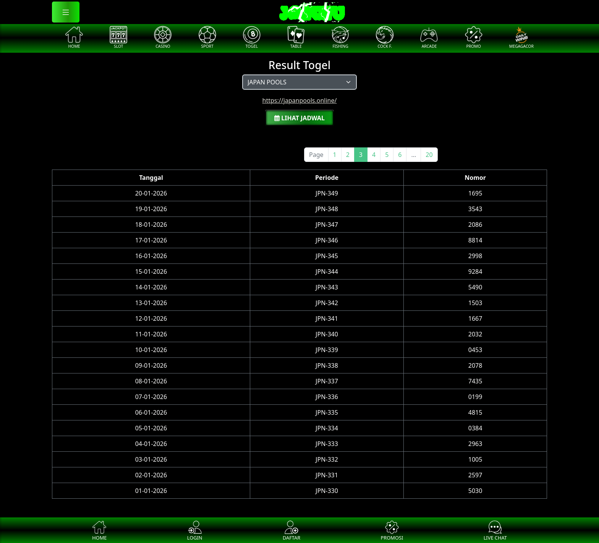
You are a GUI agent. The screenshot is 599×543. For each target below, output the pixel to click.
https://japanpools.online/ (299, 100)
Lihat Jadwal (299, 118)
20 (429, 154)
